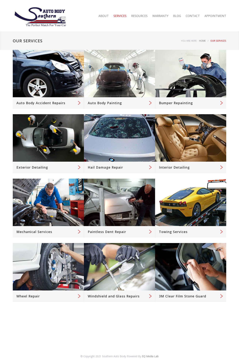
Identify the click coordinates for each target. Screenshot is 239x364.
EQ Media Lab (150, 356)
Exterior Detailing (32, 167)
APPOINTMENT (215, 16)
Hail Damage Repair (105, 167)
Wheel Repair (28, 296)
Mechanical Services (34, 232)
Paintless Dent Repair (107, 232)
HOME (202, 40)
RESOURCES (139, 16)
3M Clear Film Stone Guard (182, 296)
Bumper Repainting (176, 103)
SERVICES (119, 16)
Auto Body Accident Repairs (40, 103)
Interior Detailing (174, 167)
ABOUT (104, 16)
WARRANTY (160, 16)
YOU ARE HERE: (189, 40)
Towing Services (173, 232)
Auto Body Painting (105, 103)
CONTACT (193, 16)
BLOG (177, 16)
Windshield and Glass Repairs (114, 296)
